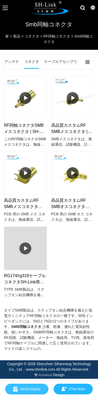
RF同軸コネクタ (56, 36)
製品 (16, 36)
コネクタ (32, 36)
